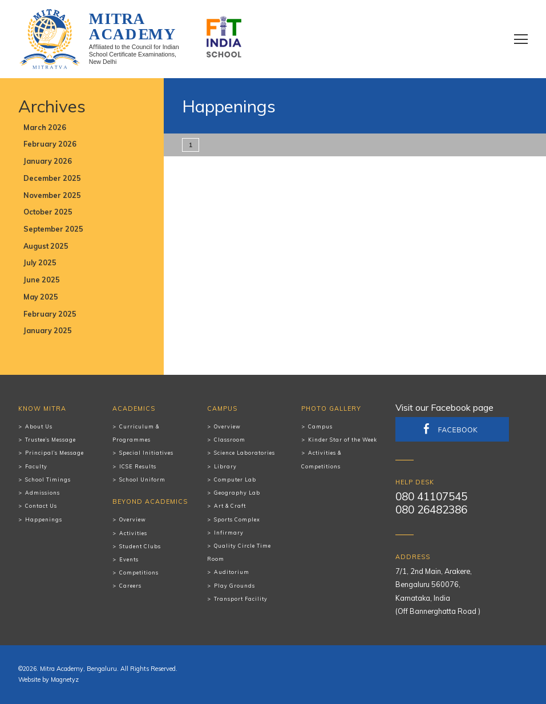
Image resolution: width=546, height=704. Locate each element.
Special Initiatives (146, 453)
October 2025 (47, 211)
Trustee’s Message (50, 439)
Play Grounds (234, 585)
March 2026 (44, 127)
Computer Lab (235, 479)
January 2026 (47, 160)
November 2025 (52, 195)
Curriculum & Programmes (135, 433)
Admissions (42, 492)
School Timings (48, 479)
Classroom (229, 439)
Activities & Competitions (321, 459)
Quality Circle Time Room (239, 552)
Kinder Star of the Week (342, 439)
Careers (130, 585)
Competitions (139, 572)
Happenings (43, 519)
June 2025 (41, 279)
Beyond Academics (150, 501)
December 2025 (52, 178)
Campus (222, 408)
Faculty (36, 466)
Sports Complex (237, 519)
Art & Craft (230, 506)
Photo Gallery (331, 408)
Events (129, 559)
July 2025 (39, 262)
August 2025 (45, 245)
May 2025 (40, 296)
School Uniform (142, 479)
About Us (38, 426)
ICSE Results (137, 466)
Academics (133, 408)
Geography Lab (237, 492)
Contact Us (41, 506)
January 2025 (47, 330)
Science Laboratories (244, 453)
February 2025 (49, 313)
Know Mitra (42, 408)
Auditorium (231, 572)
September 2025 (53, 228)
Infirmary (229, 532)
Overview (132, 519)
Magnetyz (65, 679)
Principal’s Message (54, 453)
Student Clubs (140, 546)
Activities (133, 533)
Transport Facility (241, 599)
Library (225, 466)
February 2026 (49, 143)
